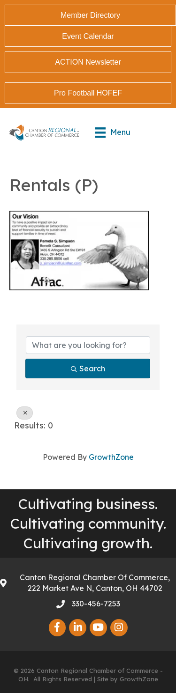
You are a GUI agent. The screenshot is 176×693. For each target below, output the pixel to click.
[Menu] (113, 132)
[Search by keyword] (88, 345)
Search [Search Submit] (88, 368)
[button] (90, 15)
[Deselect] (24, 413)
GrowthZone (111, 457)
